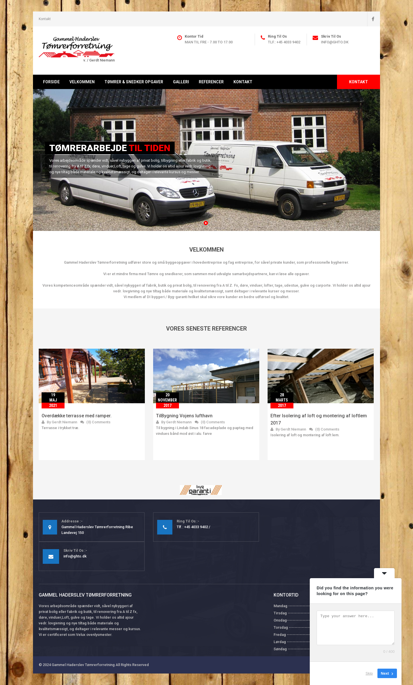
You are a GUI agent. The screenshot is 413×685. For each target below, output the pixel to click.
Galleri (181, 82)
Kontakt (45, 19)
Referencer (211, 82)
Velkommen (82, 82)
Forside (51, 82)
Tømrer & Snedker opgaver (133, 82)
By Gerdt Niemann (59, 422)
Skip (369, 673)
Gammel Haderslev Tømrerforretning (83, 665)
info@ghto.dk (334, 42)
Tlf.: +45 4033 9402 (284, 42)
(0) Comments (95, 422)
